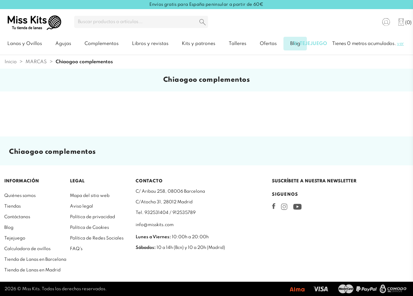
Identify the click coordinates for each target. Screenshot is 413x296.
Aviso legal (81, 206)
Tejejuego (14, 238)
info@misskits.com (155, 225)
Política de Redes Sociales (96, 238)
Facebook (274, 206)
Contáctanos (17, 217)
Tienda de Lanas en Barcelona (35, 259)
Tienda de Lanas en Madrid (32, 270)
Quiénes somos (20, 196)
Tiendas (12, 206)
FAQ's (76, 249)
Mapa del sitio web (89, 196)
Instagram (284, 206)
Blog (8, 227)
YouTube (297, 207)
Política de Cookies (89, 227)
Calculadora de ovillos (27, 249)
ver (400, 43)
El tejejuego (310, 43)
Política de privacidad (92, 217)
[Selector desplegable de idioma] (367, 22)
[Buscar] (141, 22)
